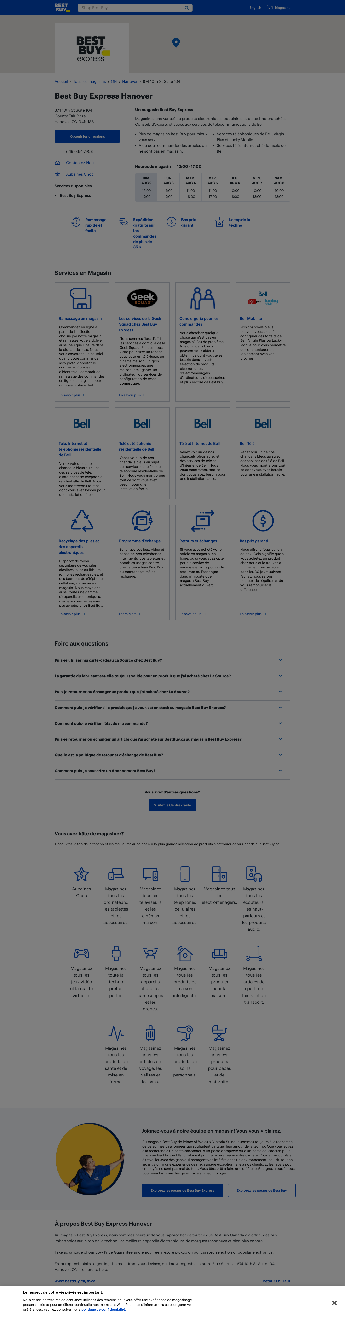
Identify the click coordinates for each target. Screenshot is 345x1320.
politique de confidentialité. (103, 1309)
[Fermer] (334, 1303)
